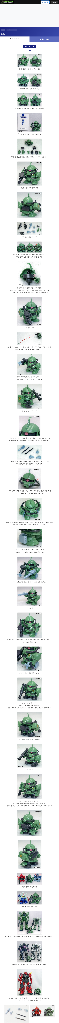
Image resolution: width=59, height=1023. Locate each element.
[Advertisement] (29, 15)
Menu (54, 2)
